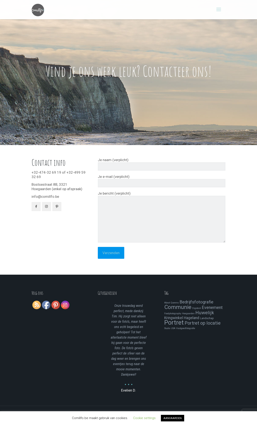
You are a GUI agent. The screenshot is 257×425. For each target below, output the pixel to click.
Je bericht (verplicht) (161, 217)
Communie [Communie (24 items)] (177, 307)
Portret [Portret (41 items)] (174, 322)
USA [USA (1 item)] (173, 328)
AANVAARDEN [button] (172, 418)
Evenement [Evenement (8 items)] (212, 307)
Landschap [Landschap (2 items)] (207, 318)
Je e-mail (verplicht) (161, 180)
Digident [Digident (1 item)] (196, 308)
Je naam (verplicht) (161, 164)
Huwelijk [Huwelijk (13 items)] (204, 313)
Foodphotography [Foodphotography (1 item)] (172, 313)
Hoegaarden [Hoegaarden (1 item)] (188, 313)
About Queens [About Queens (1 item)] (171, 302)
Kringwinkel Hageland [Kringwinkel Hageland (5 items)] (181, 318)
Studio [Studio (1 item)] (167, 328)
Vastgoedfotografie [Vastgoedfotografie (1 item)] (185, 328)
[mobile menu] (218, 9)
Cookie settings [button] (144, 418)
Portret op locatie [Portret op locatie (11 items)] (203, 323)
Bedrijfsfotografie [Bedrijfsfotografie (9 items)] (196, 302)
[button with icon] (36, 206)
